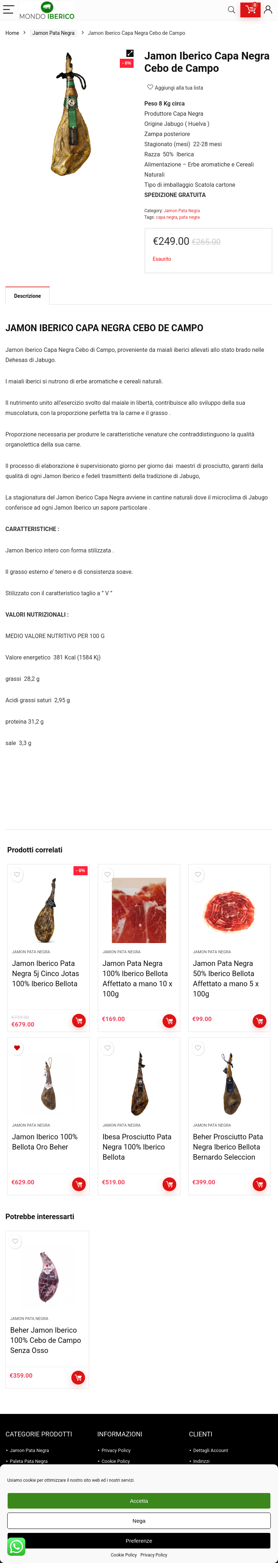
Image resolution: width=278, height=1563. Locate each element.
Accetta (139, 1501)
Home (12, 33)
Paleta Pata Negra (28, 1461)
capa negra (166, 217)
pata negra (189, 217)
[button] (130, 53)
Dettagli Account (210, 1450)
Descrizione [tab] (27, 296)
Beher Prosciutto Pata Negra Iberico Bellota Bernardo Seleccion (228, 1146)
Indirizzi (201, 1461)
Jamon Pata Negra (54, 33)
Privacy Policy (153, 1555)
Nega (139, 1521)
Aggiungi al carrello (79, 1020)
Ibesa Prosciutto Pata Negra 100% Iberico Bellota (137, 1146)
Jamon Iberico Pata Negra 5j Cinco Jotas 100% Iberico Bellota (45, 973)
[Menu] (8, 10)
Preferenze (139, 1541)
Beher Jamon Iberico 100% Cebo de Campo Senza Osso (45, 1340)
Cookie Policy (124, 1555)
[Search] (231, 10)
